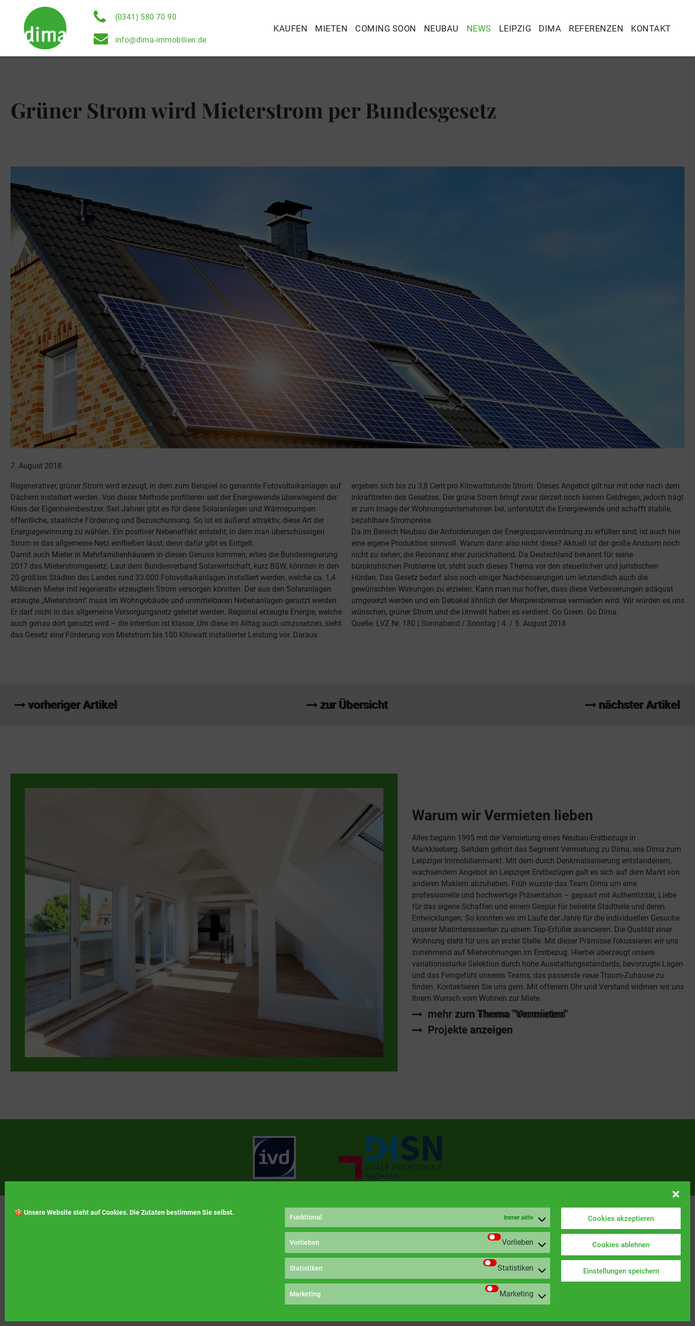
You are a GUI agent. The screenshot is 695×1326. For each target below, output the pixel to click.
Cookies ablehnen (621, 1245)
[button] (676, 1193)
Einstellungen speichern (621, 1271)
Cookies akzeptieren (621, 1218)
